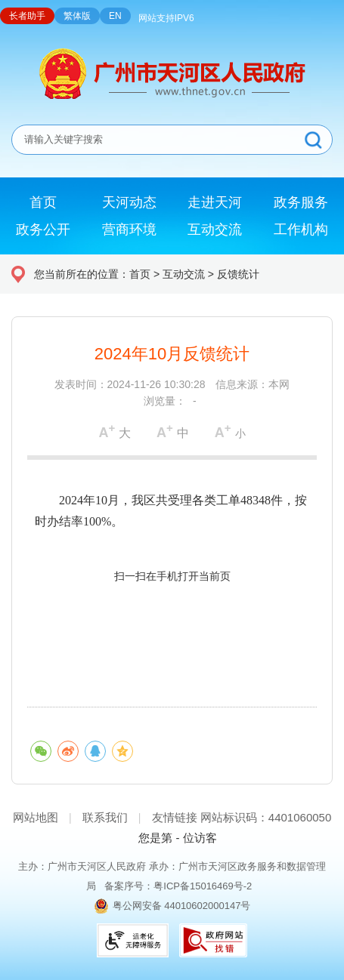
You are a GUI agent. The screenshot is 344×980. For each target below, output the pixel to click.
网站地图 (35, 817)
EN (115, 16)
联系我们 (105, 817)
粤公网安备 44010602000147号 (182, 905)
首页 (139, 274)
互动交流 (184, 274)
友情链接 (174, 817)
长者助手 (27, 16)
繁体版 (77, 16)
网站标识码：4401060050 (265, 817)
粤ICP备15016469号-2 (202, 886)
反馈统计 (238, 274)
